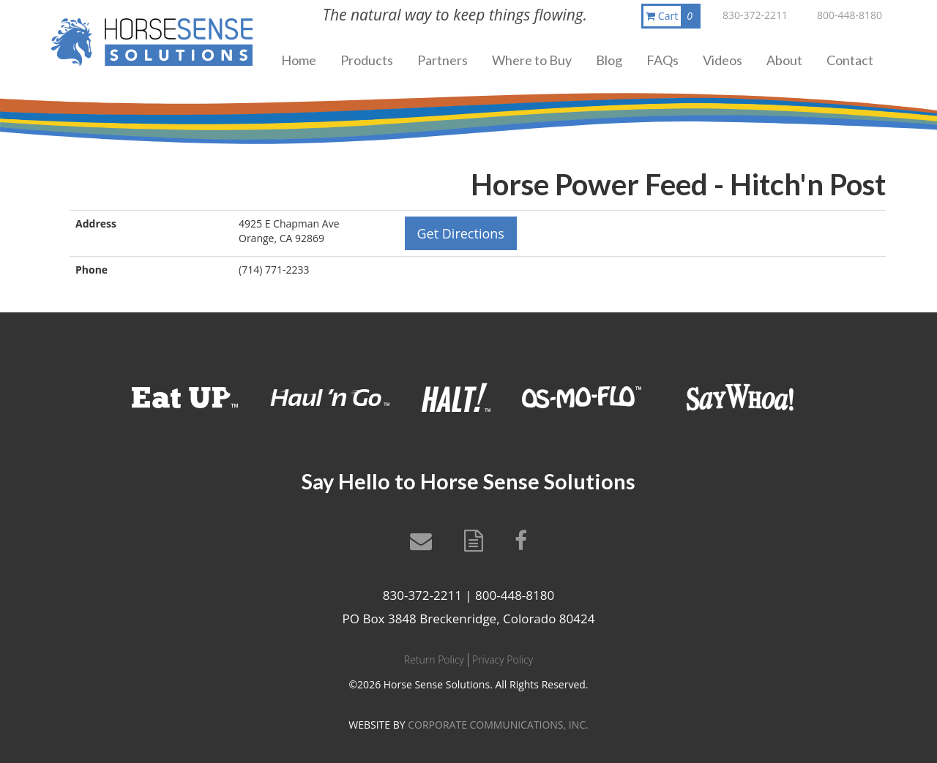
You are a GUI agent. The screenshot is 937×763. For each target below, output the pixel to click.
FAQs (662, 60)
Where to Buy (532, 60)
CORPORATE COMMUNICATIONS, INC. (498, 725)
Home (298, 60)
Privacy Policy (502, 659)
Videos (722, 60)
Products (366, 60)
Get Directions (460, 233)
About (784, 60)
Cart (672, 16)
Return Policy (434, 659)
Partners (442, 60)
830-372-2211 (755, 15)
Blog (609, 60)
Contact (849, 60)
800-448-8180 (849, 15)
